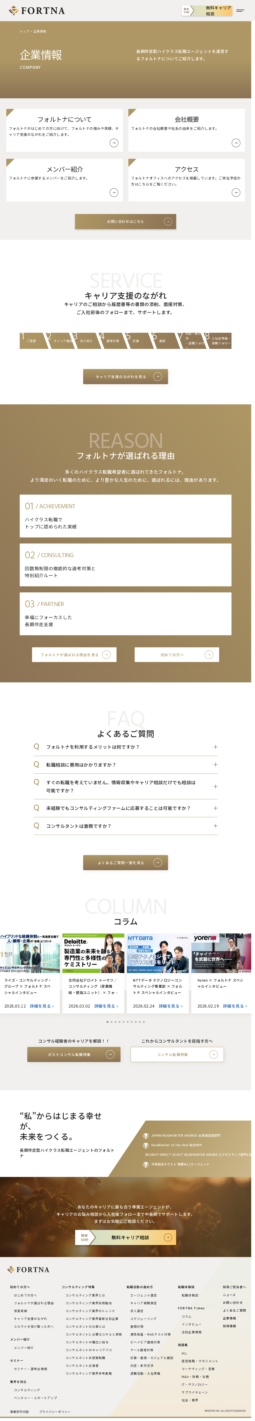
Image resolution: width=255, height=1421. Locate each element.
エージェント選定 (143, 1295)
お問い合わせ (233, 1302)
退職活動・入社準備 (145, 1373)
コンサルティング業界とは (85, 1295)
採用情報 (229, 1326)
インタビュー (192, 1324)
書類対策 (137, 1326)
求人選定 (137, 1311)
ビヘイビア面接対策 (145, 1342)
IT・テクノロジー (195, 1384)
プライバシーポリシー (55, 1411)
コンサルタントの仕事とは (85, 1326)
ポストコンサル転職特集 (69, 1054)
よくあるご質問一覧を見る (121, 862)
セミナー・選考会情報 (30, 1369)
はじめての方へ (25, 1295)
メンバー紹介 (24, 1347)
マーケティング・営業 (198, 1369)
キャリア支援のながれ (30, 1318)
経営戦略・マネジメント (200, 1361)
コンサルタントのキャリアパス (88, 1350)
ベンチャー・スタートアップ (35, 1398)
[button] (107, 1022)
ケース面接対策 (141, 1350)
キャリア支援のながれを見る (121, 376)
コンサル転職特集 (172, 1054)
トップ (24, 31)
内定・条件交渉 (142, 1365)
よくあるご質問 (234, 1310)
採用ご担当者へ (234, 1287)
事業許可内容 (19, 1411)
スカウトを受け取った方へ (34, 1326)
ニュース (229, 1294)
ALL (185, 1353)
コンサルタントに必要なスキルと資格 (93, 1334)
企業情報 (229, 1318)
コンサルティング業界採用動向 (88, 1303)
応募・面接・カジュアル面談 (152, 1357)
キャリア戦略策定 (143, 1303)
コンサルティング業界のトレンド (90, 1311)
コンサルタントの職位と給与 (87, 1342)
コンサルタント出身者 (82, 1365)
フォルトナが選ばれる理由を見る (69, 654)
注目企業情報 (192, 1332)
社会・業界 (190, 1400)
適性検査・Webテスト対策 (150, 1334)
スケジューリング (143, 1318)
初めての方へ (172, 654)
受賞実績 (20, 1311)
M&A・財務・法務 (195, 1376)
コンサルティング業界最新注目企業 (92, 1318)
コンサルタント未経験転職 (85, 1357)
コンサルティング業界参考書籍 (88, 1373)
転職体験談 (190, 1295)
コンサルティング (27, 1390)
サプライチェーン (195, 1392)
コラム (187, 1316)
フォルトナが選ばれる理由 (34, 1303)
